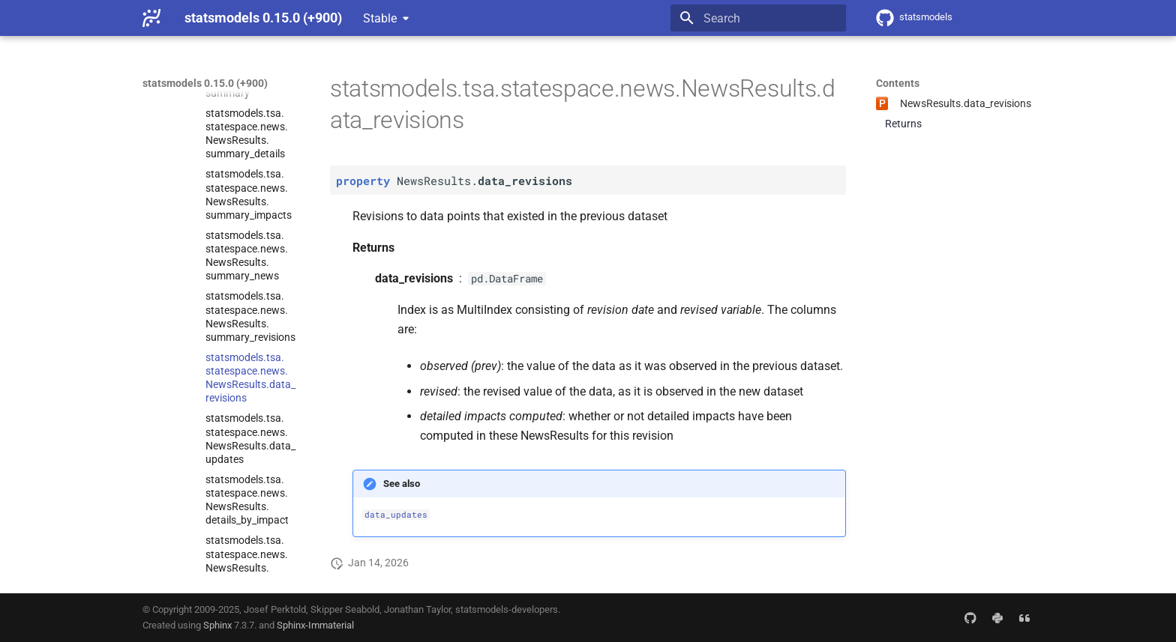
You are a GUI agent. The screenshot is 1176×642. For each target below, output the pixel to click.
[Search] (758, 17)
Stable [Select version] (380, 18)
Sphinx (217, 625)
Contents (898, 83)
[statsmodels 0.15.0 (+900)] (151, 18)
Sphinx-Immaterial (315, 625)
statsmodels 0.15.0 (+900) (205, 83)
